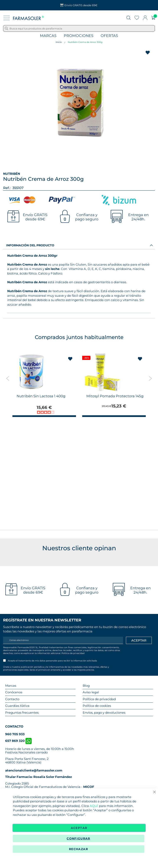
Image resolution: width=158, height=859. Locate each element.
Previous (7, 378)
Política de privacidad (73, 653)
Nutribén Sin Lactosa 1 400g (41, 396)
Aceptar (79, 828)
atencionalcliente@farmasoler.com (33, 770)
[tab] (79, 245)
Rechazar (78, 849)
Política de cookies (97, 706)
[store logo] (28, 18)
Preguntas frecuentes (22, 712)
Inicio (59, 42)
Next (150, 378)
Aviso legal (91, 692)
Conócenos (13, 692)
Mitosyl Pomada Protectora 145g (115, 396)
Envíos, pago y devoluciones (104, 712)
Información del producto (30, 245)
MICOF (88, 787)
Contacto (12, 699)
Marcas (48, 36)
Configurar (78, 838)
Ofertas (109, 36)
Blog (86, 686)
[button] (70, 359)
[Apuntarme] (139, 640)
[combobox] (79, 28)
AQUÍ (94, 806)
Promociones (78, 36)
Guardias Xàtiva (17, 706)
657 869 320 (18, 741)
